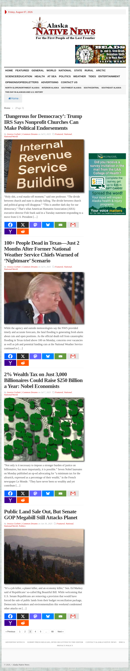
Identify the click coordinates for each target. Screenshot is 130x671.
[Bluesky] (48, 225)
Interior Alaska (50, 88)
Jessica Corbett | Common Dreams (22, 134)
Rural (89, 70)
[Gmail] (73, 225)
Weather (79, 76)
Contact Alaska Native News (101, 642)
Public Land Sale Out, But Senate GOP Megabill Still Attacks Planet (40, 514)
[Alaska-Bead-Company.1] (100, 54)
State (78, 70)
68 (52, 631)
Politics (65, 76)
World (51, 70)
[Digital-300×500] (107, 184)
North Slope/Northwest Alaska (22, 88)
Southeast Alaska (111, 88)
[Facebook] (10, 225)
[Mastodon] (35, 225)
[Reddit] (23, 231)
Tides (92, 76)
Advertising (50, 82)
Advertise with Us (15, 642)
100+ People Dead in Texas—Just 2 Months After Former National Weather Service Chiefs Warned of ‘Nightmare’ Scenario (41, 252)
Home (13, 98)
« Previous (10, 631)
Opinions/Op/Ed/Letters (22, 82)
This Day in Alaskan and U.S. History (24, 92)
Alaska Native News (20, 665)
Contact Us (69, 82)
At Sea (52, 76)
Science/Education (18, 76)
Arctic (101, 70)
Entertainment (109, 76)
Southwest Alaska (71, 88)
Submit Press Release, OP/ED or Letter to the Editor (55, 642)
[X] (23, 225)
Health (40, 76)
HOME (9, 70)
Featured (22, 70)
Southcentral (91, 88)
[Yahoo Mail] (10, 231)
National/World (11, 136)
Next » (61, 631)
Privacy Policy (65, 645)
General (38, 70)
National (65, 70)
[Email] (60, 225)
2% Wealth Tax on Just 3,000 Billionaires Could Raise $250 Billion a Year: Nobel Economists (43, 380)
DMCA (122, 642)
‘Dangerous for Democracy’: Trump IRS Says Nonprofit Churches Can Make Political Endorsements (43, 122)
